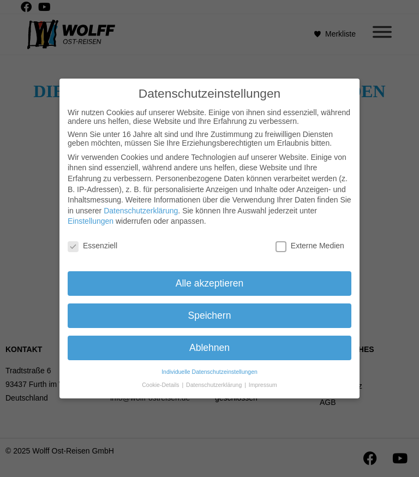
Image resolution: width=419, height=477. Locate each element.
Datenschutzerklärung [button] (214, 380)
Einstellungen (90, 217)
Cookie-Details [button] (161, 380)
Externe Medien (310, 241)
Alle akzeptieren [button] (210, 278)
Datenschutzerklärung (141, 206)
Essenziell (92, 241)
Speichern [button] (209, 311)
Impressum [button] (263, 380)
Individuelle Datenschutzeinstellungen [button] (209, 367)
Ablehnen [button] (209, 343)
